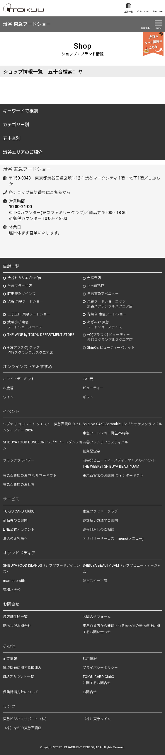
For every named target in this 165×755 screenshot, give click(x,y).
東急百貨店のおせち (19, 485)
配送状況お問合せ (17, 626)
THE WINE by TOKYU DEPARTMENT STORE (40, 335)
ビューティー (93, 388)
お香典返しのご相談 (98, 529)
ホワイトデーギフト (19, 379)
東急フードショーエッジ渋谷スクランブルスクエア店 (110, 303)
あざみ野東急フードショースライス (104, 324)
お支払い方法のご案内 (100, 520)
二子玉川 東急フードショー (28, 314)
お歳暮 (8, 388)
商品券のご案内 (15, 520)
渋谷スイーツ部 (95, 581)
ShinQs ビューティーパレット (111, 348)
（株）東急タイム (97, 719)
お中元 (88, 379)
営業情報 (145, 28)
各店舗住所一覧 (15, 617)
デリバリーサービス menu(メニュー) (113, 539)
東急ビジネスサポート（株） (26, 719)
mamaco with (14, 581)
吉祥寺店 (94, 278)
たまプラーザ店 (19, 286)
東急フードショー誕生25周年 (106, 433)
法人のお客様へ (15, 539)
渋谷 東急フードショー (27, 24)
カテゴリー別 (16, 124)
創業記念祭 (91, 451)
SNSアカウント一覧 (18, 677)
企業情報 (10, 659)
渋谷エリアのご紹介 (22, 152)
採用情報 (90, 659)
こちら (56, 192)
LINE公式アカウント (19, 529)
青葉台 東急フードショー (107, 314)
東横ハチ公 (12, 590)
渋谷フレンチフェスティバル (105, 442)
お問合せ (90, 692)
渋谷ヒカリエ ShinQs (24, 278)
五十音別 (12, 138)
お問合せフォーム (97, 617)
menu (158, 28)
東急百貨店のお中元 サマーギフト (30, 476)
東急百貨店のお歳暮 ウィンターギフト (113, 476)
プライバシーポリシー (100, 668)
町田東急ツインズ (21, 294)
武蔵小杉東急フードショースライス (24, 324)
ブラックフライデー (19, 460)
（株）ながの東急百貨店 (22, 728)
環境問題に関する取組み (22, 668)
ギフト (88, 397)
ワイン (8, 397)
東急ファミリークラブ (100, 511)
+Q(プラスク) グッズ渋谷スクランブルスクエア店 (30, 350)
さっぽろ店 (96, 286)
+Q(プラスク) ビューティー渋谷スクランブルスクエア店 (110, 337)
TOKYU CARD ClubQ (19, 511)
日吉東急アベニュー (103, 294)
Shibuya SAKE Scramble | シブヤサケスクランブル (122, 424)
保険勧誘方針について (20, 692)
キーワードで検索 (20, 111)
